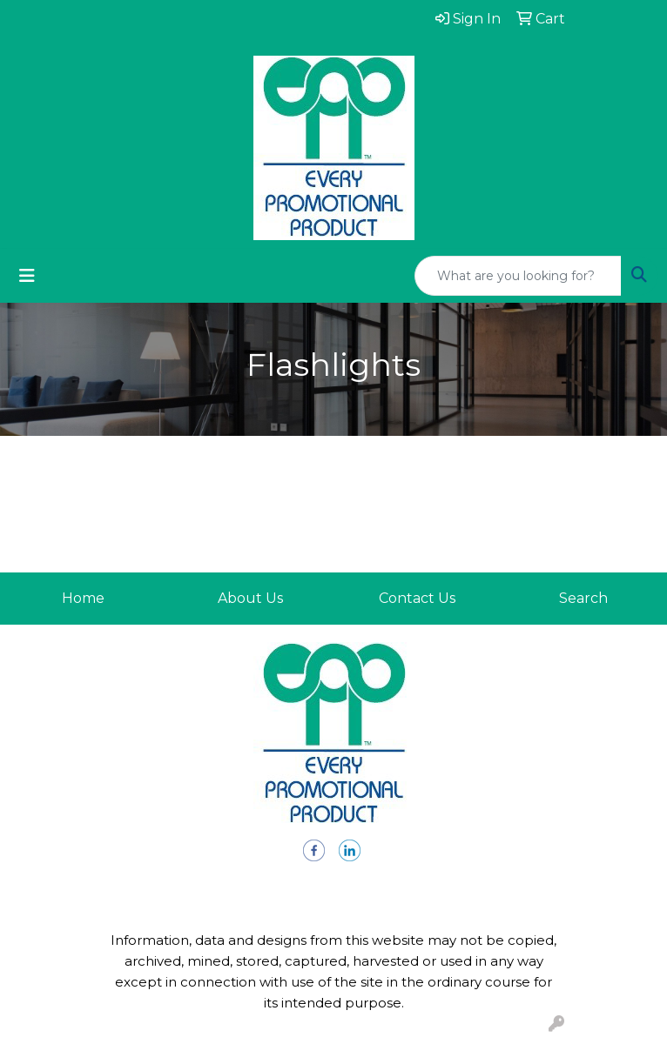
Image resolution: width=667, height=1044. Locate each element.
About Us (250, 598)
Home (83, 598)
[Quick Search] (518, 276)
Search (583, 598)
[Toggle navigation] (27, 276)
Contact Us (417, 598)
